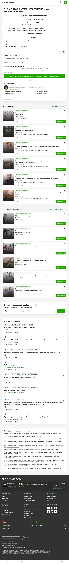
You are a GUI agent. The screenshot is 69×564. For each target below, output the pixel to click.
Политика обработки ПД (7, 539)
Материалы (5, 498)
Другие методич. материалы (23, 58)
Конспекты (30, 324)
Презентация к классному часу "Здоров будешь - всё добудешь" (26, 417)
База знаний (27, 498)
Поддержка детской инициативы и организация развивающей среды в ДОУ (36, 246)
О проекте (5, 510)
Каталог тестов (28, 513)
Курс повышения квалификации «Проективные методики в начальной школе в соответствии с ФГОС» (32, 449)
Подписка (4, 500)
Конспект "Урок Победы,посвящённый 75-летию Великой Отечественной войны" (31, 340)
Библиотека (27, 507)
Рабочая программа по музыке (14, 390)
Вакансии (49, 500)
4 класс (24, 324)
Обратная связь (51, 496)
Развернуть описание (9, 72)
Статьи (23, 399)
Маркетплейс (28, 496)
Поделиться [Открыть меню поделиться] (34, 80)
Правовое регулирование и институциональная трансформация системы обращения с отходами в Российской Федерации (35, 289)
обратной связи (45, 557)
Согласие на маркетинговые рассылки (10, 543)
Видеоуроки (27, 511)
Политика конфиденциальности (8, 545)
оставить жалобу (7, 99)
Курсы (3, 496)
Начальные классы (9, 58)
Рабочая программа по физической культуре (19, 377)
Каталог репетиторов (27, 516)
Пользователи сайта (7, 512)
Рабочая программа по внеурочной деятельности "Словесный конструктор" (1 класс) (33, 352)
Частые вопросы (51, 498)
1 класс (24, 349)
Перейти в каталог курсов (59, 106)
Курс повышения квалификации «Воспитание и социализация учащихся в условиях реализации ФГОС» (32, 433)
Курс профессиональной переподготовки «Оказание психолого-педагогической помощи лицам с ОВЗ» (32, 468)
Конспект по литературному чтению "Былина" (19, 327)
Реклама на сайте (7, 514)
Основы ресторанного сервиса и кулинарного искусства (31, 260)
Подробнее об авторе (14, 89)
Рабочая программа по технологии (16, 365)
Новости (4, 508)
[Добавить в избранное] (64, 51)
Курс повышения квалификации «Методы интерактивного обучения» (23, 436)
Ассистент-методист (30, 509)
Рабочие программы (32, 349)
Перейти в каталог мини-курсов (57, 209)
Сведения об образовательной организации (11, 536)
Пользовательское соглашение (8, 538)
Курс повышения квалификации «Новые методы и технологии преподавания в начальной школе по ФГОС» (33, 439)
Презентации (31, 414)
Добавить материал (29, 500)
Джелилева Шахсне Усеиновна (17, 86)
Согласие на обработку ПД (7, 541)
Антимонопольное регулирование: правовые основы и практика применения (36, 275)
